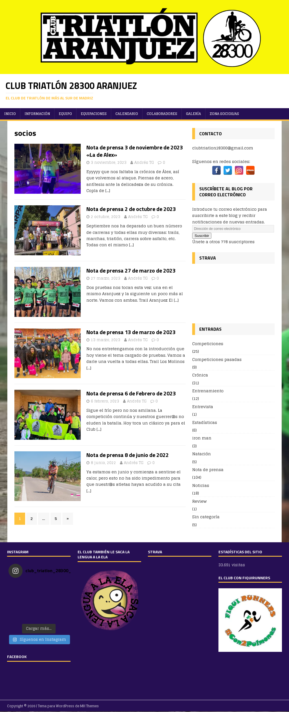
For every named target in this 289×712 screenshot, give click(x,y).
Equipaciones (94, 114)
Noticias (200, 485)
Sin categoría (206, 516)
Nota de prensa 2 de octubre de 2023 (131, 208)
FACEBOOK (17, 656)
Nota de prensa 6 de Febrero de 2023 (131, 393)
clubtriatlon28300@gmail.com (222, 147)
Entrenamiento (208, 390)
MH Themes (89, 706)
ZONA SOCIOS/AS (224, 114)
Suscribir (201, 236)
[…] (107, 190)
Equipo (65, 114)
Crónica (200, 374)
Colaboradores (162, 114)
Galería (193, 114)
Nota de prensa (208, 469)
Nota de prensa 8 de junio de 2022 (127, 454)
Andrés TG (144, 162)
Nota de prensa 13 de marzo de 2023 (131, 332)
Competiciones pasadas (217, 359)
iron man (201, 437)
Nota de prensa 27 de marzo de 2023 (131, 270)
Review (199, 501)
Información (37, 114)
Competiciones (207, 344)
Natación (201, 453)
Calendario (126, 114)
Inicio (10, 114)
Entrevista (202, 406)
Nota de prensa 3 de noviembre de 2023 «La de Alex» (134, 151)
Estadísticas (204, 422)
